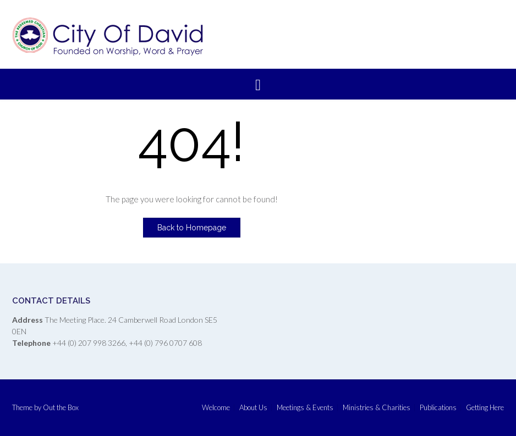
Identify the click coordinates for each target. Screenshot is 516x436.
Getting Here (485, 407)
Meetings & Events (305, 407)
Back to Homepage (191, 227)
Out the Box (61, 407)
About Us (253, 407)
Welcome (216, 407)
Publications (438, 407)
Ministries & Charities (376, 407)
